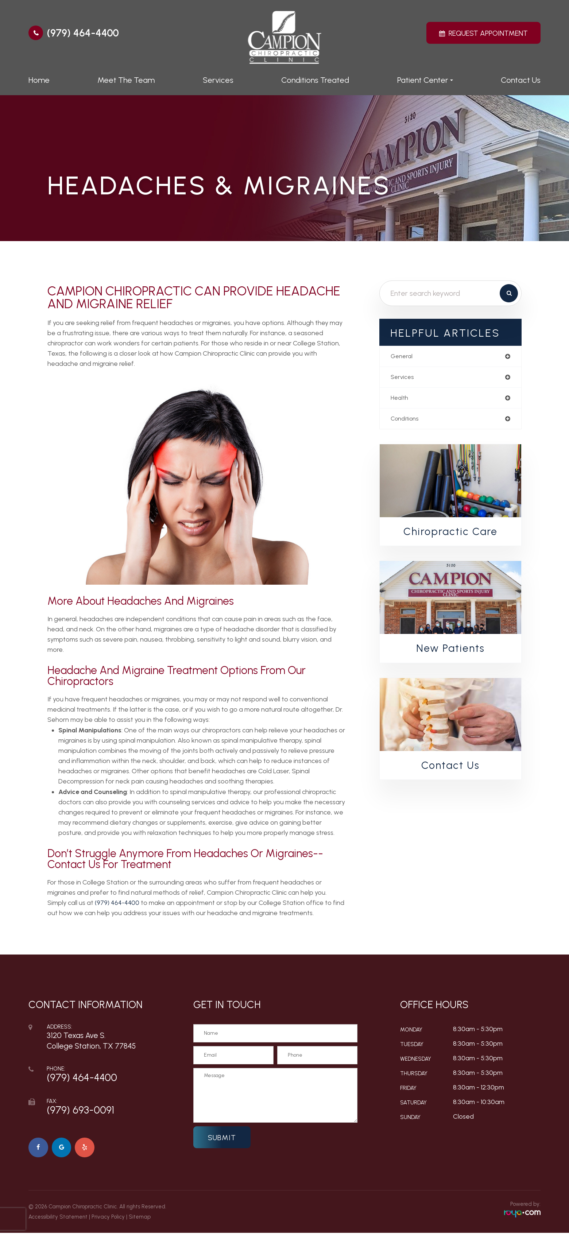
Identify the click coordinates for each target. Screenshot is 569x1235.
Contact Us (521, 80)
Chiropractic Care (450, 534)
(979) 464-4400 (83, 33)
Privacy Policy (108, 1219)
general (402, 357)
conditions (406, 421)
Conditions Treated (315, 80)
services (403, 378)
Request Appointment (488, 33)
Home (39, 80)
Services (218, 80)
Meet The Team (126, 80)
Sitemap (140, 1219)
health (400, 400)
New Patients (450, 652)
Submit (222, 1137)
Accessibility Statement (58, 1219)
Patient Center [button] (425, 80)
